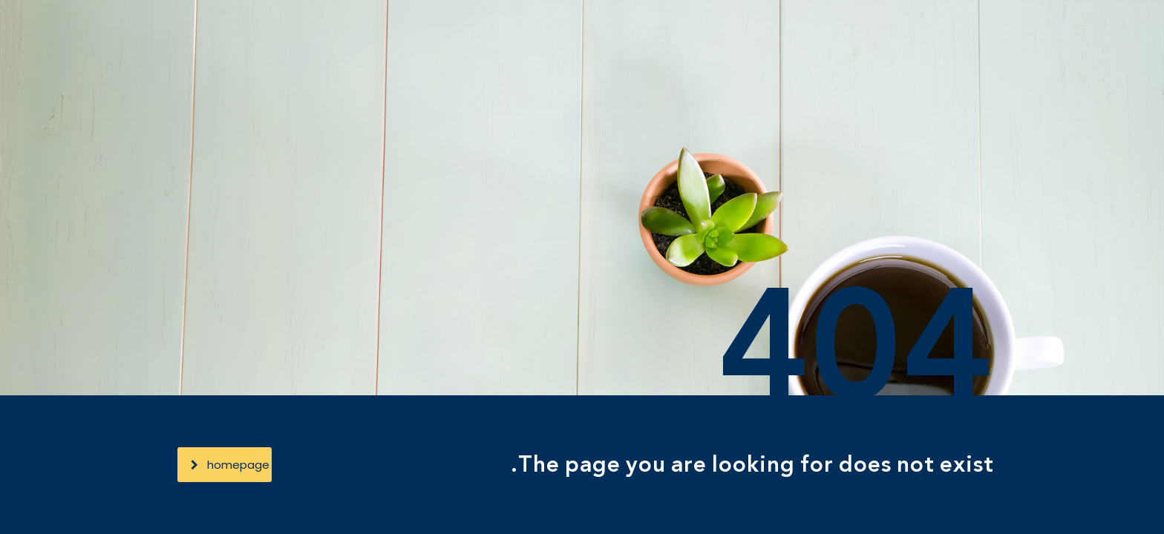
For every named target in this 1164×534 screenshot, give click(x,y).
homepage (230, 464)
